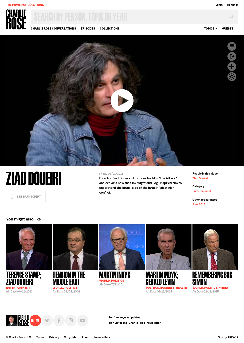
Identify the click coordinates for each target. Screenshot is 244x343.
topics (209, 28)
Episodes (88, 28)
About (86, 337)
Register (232, 5)
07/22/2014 (114, 278)
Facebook (59, 320)
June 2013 (198, 204)
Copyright (70, 337)
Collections (110, 28)
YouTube (82, 320)
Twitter (47, 320)
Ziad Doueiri (200, 178)
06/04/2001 (75, 281)
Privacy (54, 337)
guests (227, 28)
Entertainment (201, 191)
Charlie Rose (16, 19)
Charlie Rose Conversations (53, 28)
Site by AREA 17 (228, 337)
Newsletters (102, 337)
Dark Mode (231, 76)
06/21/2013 (29, 281)
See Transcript (29, 196)
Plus (231, 66)
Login (219, 5)
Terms (40, 337)
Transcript (231, 46)
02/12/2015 (215, 281)
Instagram (70, 320)
